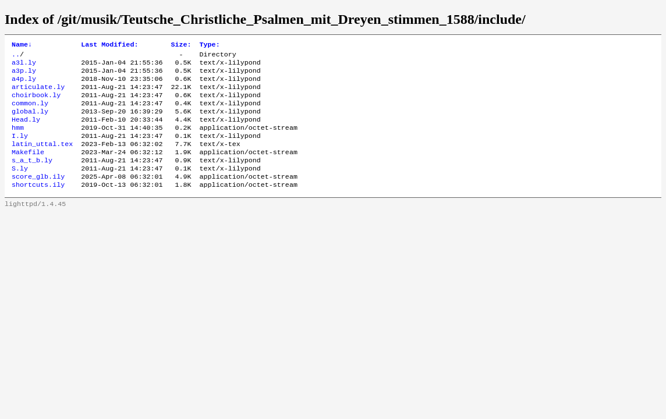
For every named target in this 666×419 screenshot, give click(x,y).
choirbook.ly (36, 103)
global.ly (30, 121)
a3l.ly (24, 65)
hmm (18, 140)
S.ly (20, 186)
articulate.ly (38, 93)
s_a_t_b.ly (32, 177)
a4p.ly (24, 84)
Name (22, 45)
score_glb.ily (38, 196)
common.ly (30, 112)
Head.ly (26, 131)
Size (181, 45)
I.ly (20, 149)
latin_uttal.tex (42, 159)
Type (210, 45)
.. (16, 56)
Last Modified (109, 45)
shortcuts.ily (38, 205)
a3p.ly (24, 75)
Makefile (28, 168)
